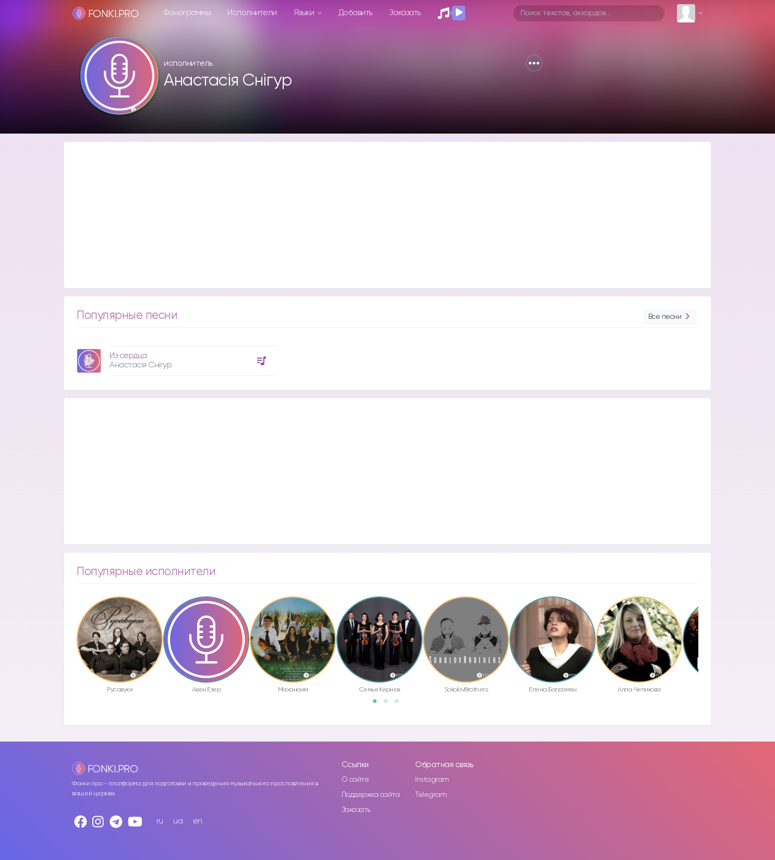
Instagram (432, 779)
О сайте (355, 779)
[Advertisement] (377, 215)
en (197, 821)
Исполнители (252, 13)
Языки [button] (305, 13)
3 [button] (400, 704)
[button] (534, 63)
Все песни (670, 317)
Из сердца (128, 356)
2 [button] (389, 704)
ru (159, 821)
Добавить (355, 13)
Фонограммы (187, 13)
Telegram (430, 794)
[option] (175, 356)
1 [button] (378, 704)
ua (178, 821)
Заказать (405, 13)
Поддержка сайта (371, 794)
